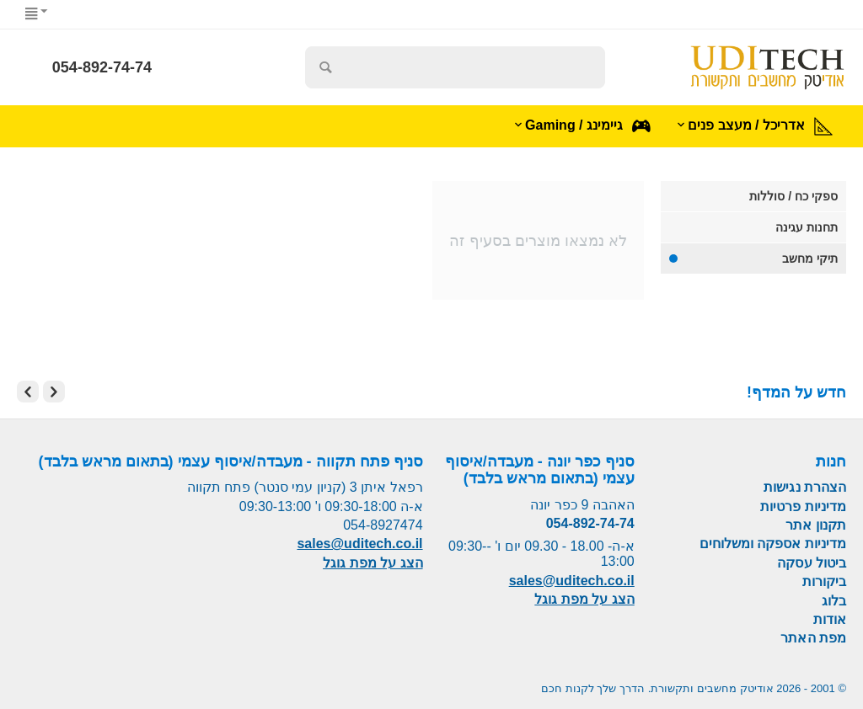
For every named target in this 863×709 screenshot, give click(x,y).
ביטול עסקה (811, 563)
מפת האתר (813, 638)
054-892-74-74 (102, 67)
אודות (829, 619)
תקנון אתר (815, 525)
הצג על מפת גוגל (584, 599)
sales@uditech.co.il (572, 580)
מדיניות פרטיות (803, 506)
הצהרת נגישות (805, 487)
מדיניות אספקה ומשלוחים (773, 543)
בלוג (834, 601)
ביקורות (824, 581)
